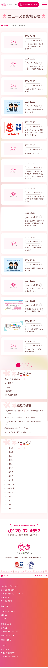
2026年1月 (8, 452)
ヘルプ (3, 615)
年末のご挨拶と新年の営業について (18, 428)
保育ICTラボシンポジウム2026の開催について (23, 413)
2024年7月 (8, 496)
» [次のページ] (29, 361)
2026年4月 (8, 444)
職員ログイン (41, 572)
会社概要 (5, 593)
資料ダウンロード (28, 4)
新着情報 (4, 611)
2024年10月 (9, 484)
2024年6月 (8, 500)
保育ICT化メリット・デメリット (13, 590)
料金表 (4, 624)
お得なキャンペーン (8, 607)
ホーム (4, 25)
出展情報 (8, 387)
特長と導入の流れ (8, 586)
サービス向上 (9, 379)
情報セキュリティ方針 (9, 653)
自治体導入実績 (10, 391)
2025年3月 (8, 472)
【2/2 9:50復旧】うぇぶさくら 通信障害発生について (23, 419)
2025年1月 (8, 476)
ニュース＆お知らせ (12, 375)
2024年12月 (9, 480)
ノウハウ (8, 383)
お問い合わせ (6, 636)
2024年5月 (8, 504)
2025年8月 (8, 460)
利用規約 (5, 645)
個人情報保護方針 (8, 649)
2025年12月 (9, 456)
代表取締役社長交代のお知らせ (17, 424)
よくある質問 (6, 597)
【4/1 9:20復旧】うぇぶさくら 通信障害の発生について (23, 408)
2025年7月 (8, 464)
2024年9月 (8, 488)
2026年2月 (8, 448)
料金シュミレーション (9, 628)
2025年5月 (8, 468)
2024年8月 (8, 492)
